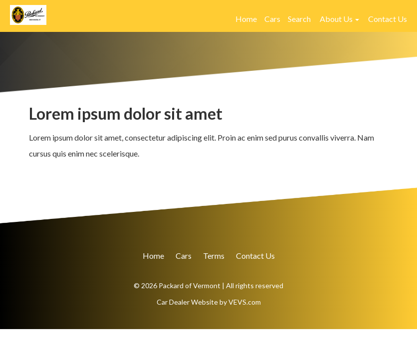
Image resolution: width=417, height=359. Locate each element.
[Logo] (28, 13)
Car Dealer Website (187, 302)
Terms (213, 255)
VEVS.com (244, 302)
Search (299, 18)
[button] (339, 19)
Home (246, 18)
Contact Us (387, 18)
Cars (272, 18)
